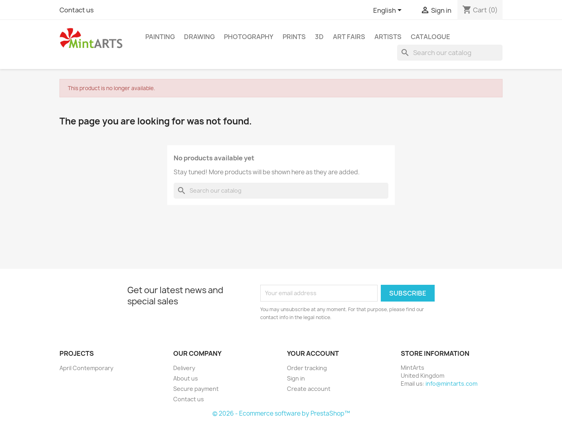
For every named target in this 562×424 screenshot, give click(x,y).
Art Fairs (349, 36)
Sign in (296, 378)
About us (185, 378)
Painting (160, 36)
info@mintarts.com (451, 383)
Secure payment (196, 388)
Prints (294, 36)
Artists (388, 36)
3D (319, 36)
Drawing (199, 36)
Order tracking (307, 368)
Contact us (76, 10)
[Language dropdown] (388, 11)
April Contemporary (86, 368)
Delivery (184, 368)
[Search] (450, 53)
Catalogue (430, 36)
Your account (313, 353)
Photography (248, 36)
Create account (308, 388)
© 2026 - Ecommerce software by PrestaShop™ (281, 413)
